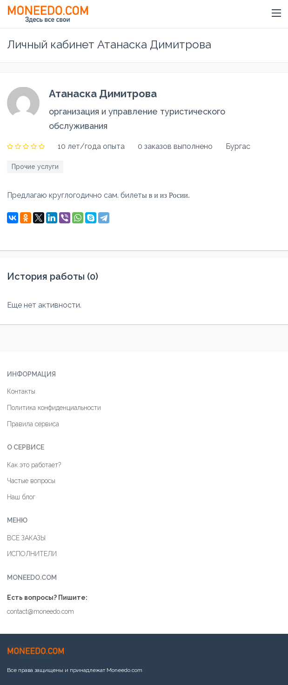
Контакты (21, 391)
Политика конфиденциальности (54, 407)
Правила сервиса (33, 424)
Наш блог (21, 497)
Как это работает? (34, 465)
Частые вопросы (31, 480)
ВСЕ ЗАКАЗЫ (26, 538)
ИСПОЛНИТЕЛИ (32, 553)
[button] (276, 13)
